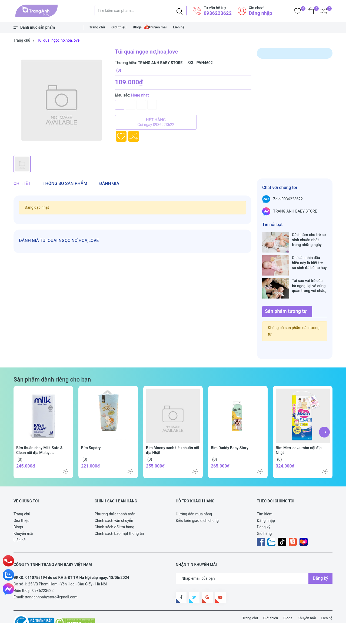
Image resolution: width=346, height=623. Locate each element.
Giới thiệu (118, 27)
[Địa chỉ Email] (254, 561)
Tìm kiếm (264, 497)
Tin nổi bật (272, 224)
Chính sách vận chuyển (114, 503)
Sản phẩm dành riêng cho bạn (52, 362)
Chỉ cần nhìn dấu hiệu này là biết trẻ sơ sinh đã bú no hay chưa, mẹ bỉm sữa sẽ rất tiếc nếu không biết (309, 257)
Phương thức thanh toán (115, 497)
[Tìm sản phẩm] (140, 10)
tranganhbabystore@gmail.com (51, 580)
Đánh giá (109, 183)
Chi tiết (22, 183)
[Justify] (179, 10)
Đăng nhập (260, 13)
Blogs (137, 27)
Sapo (113, 616)
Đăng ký (263, 510)
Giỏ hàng (264, 516)
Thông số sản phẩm (65, 183)
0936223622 (217, 13)
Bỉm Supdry (91, 431)
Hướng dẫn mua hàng (194, 497)
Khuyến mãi (157, 27)
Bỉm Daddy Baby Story (229, 431)
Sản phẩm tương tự (286, 294)
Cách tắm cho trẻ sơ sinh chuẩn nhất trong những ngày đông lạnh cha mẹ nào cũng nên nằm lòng (309, 240)
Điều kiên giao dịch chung (197, 503)
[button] (324, 415)
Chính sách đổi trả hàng (114, 510)
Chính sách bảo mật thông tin (119, 516)
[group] (61, 100)
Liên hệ (178, 27)
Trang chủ (97, 27)
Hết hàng (156, 122)
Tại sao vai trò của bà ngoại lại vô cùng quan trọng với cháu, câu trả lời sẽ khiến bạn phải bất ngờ (309, 274)
